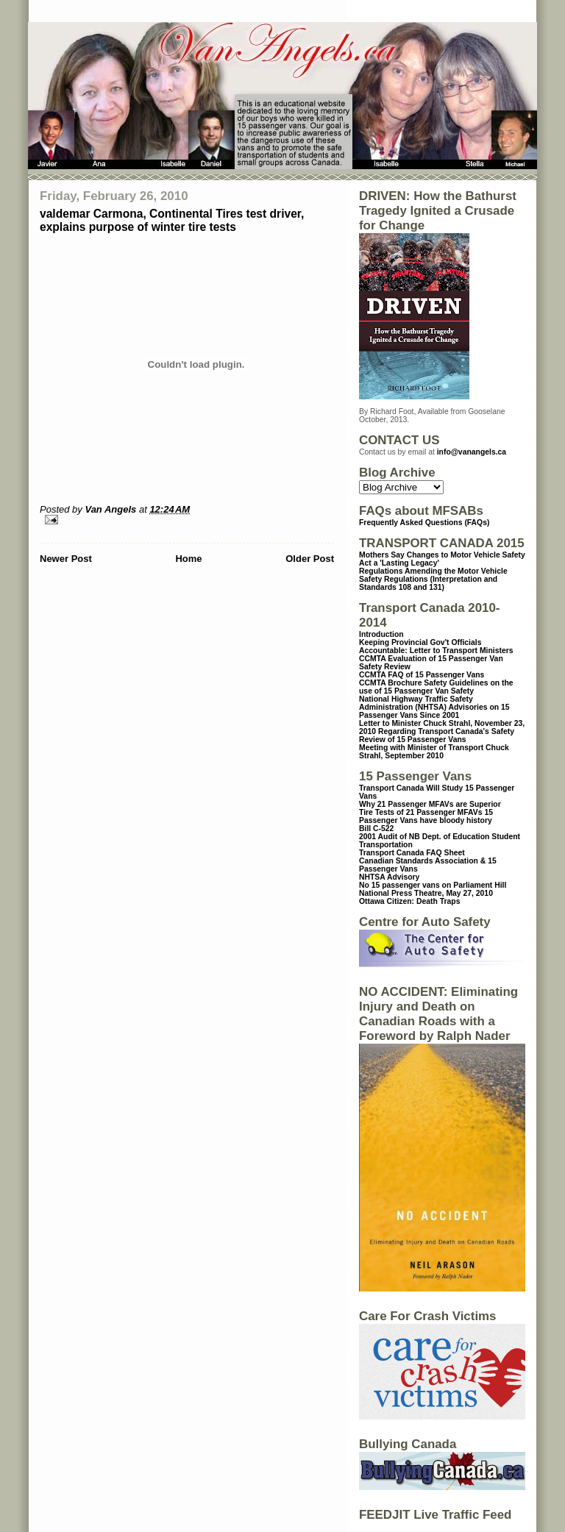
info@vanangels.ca (471, 452)
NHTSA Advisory (389, 877)
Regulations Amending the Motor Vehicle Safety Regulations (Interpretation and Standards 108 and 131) (433, 579)
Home (188, 558)
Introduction (381, 634)
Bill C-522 (376, 828)
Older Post (309, 558)
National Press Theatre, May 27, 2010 (426, 893)
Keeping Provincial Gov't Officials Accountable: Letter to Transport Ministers (436, 646)
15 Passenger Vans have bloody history (426, 816)
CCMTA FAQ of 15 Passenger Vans (421, 675)
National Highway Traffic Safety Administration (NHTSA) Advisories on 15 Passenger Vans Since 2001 (434, 707)
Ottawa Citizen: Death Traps (409, 901)
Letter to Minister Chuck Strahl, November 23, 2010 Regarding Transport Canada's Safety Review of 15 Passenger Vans (442, 731)
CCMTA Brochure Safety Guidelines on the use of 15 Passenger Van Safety (436, 687)
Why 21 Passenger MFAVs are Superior (430, 804)
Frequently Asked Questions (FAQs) (424, 523)
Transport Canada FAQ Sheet (412, 853)
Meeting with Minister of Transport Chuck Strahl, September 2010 (434, 752)
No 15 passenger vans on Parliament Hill (432, 885)
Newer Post (66, 558)
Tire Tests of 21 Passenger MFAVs (420, 812)
